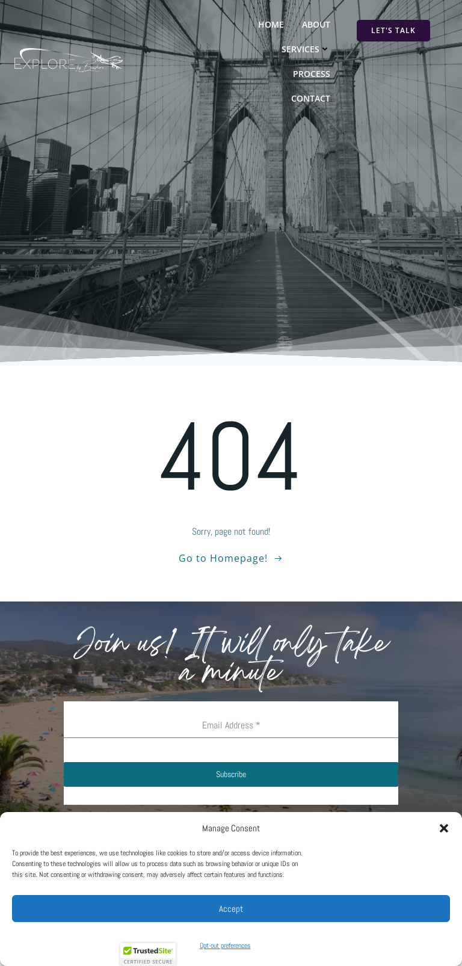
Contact (310, 98)
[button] (444, 828)
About (316, 24)
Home (271, 24)
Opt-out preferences (225, 945)
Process (311, 73)
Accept (231, 908)
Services (306, 49)
